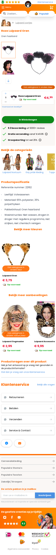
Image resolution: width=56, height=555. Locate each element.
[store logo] (28, 5)
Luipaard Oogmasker (13, 341)
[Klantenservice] (46, 2)
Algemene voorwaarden (19, 549)
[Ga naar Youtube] (19, 517)
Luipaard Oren (9, 275)
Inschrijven (45, 495)
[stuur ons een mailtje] (19, 443)
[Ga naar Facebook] (11, 517)
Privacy (35, 549)
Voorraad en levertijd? (12, 107)
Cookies (44, 549)
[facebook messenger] (6, 443)
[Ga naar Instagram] (4, 517)
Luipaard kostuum (12, 172)
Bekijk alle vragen (46, 384)
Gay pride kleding (34, 172)
